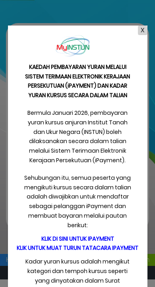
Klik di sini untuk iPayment (77, 239)
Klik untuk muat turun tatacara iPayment (77, 248)
